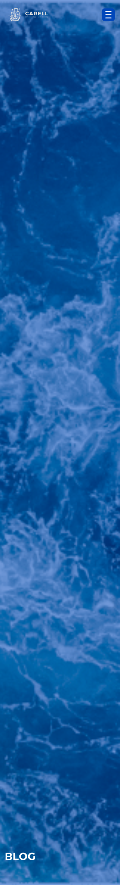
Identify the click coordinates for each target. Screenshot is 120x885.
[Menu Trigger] (108, 14)
